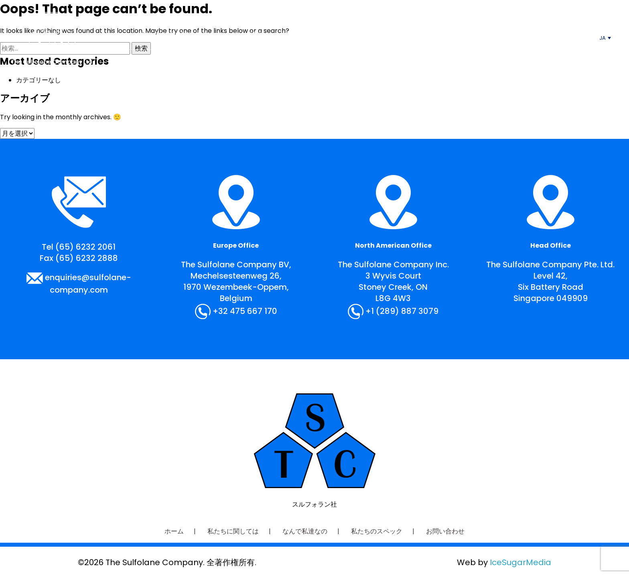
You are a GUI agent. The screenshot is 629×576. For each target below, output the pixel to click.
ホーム (120, 34)
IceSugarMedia (520, 562)
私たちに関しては (181, 34)
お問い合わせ (438, 34)
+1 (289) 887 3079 (401, 311)
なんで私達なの (255, 34)
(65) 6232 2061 (85, 246)
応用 (310, 34)
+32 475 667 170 (245, 311)
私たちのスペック (368, 34)
